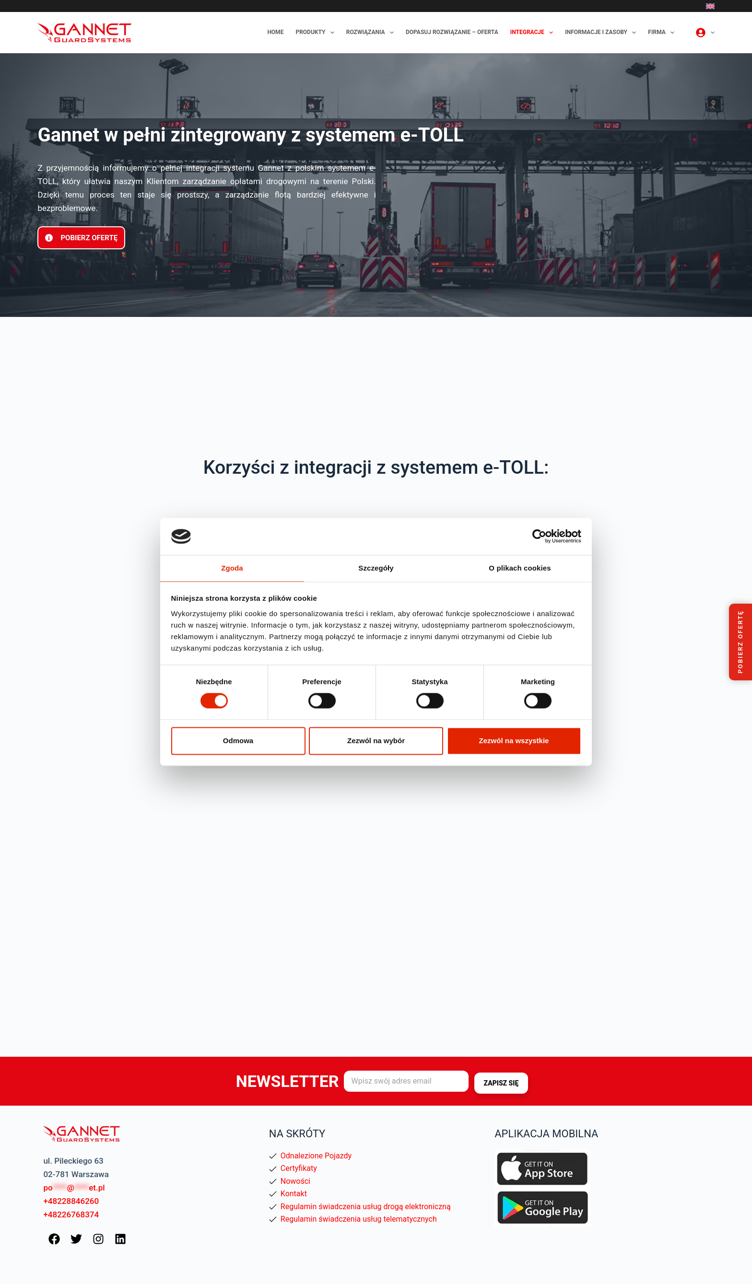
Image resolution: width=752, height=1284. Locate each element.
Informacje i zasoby (602, 32)
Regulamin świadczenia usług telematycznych (359, 1218)
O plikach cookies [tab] (520, 567)
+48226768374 (71, 1214)
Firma (663, 32)
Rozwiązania (372, 32)
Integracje (533, 32)
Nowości (295, 1180)
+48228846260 (71, 1200)
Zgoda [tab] (232, 567)
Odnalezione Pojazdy (316, 1155)
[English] (710, 6)
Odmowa (238, 741)
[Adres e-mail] (406, 1081)
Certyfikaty (299, 1167)
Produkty (316, 32)
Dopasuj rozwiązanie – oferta (452, 32)
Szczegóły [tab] (375, 567)
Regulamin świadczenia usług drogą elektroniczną (366, 1205)
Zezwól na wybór (376, 741)
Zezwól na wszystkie (514, 741)
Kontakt (294, 1193)
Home (275, 32)
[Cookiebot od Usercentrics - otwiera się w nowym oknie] (539, 536)
